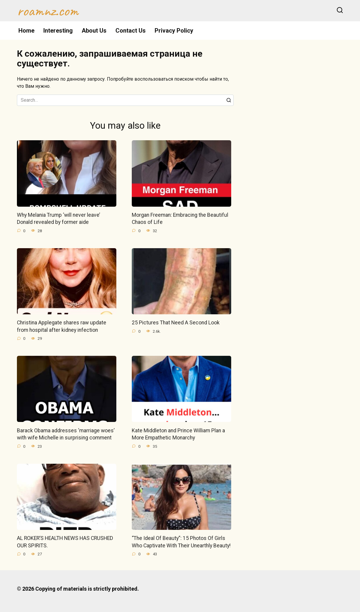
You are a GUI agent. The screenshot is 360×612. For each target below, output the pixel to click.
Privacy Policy (174, 30)
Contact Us (130, 30)
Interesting (58, 30)
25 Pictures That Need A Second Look (176, 323)
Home (26, 30)
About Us (94, 30)
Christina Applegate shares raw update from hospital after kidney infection (61, 326)
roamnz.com (47, 10)
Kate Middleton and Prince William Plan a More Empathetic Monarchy (178, 434)
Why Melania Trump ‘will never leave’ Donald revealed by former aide (58, 218)
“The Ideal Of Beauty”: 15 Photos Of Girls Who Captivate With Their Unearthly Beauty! (181, 542)
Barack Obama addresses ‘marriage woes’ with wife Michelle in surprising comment (66, 434)
